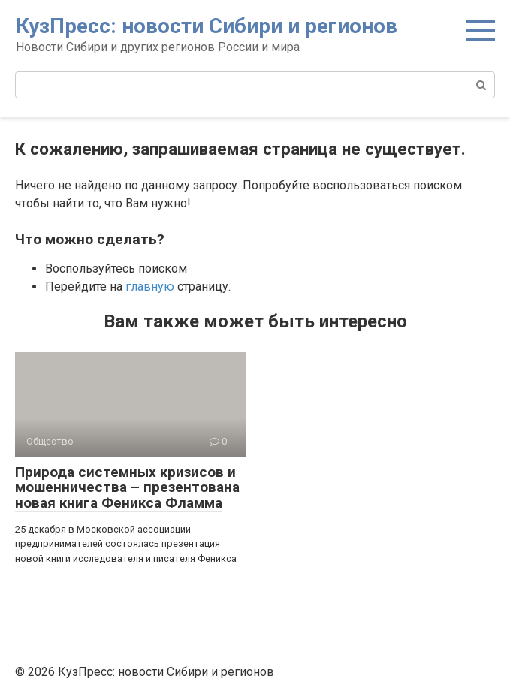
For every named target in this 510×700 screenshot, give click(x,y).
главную (149, 286)
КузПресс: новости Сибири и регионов (206, 26)
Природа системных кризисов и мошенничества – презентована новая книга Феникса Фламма (127, 487)
